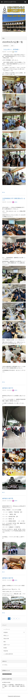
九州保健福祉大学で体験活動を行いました (13, 199)
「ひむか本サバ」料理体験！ (11, 49)
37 (3, 492)
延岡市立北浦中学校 (10, 2)
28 (3, 192)
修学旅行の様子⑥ (7, 498)
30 (3, 382)
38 (3, 612)
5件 (12, 45)
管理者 (14, 51)
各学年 (14, 202)
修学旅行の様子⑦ (7, 388)
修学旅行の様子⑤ (7, 578)
